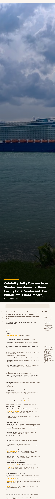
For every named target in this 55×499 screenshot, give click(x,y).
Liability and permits (10, 467)
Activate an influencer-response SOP (13, 335)
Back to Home (4, 1)
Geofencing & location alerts (12, 478)
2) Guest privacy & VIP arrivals (48, 332)
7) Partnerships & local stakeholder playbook (48, 343)
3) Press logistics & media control (48, 334)
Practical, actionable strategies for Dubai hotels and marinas (48, 328)
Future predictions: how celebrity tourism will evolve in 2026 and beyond (48, 356)
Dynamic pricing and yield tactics (13, 464)
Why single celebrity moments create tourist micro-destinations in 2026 (49, 319)
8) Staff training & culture (48, 345)
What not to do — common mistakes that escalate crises (48, 352)
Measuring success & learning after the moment (48, 354)
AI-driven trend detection (11, 481)
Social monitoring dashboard (12, 451)
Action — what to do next (47, 362)
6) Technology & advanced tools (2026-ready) (49, 341)
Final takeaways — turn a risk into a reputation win (49, 361)
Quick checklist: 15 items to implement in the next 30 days (48, 359)
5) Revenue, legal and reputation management (48, 339)
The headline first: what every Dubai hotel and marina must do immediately (48, 317)
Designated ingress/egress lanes (13, 411)
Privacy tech (9, 486)
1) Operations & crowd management (48, 330)
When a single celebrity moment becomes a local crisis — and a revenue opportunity (48, 314)
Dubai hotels (26, 401)
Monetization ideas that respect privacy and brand (48, 350)
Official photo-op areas (11, 453)
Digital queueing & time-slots (12, 483)
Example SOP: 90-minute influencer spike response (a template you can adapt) (49, 347)
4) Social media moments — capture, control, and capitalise (49, 337)
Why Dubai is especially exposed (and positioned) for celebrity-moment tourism (48, 325)
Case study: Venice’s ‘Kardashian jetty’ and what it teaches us (49, 322)
